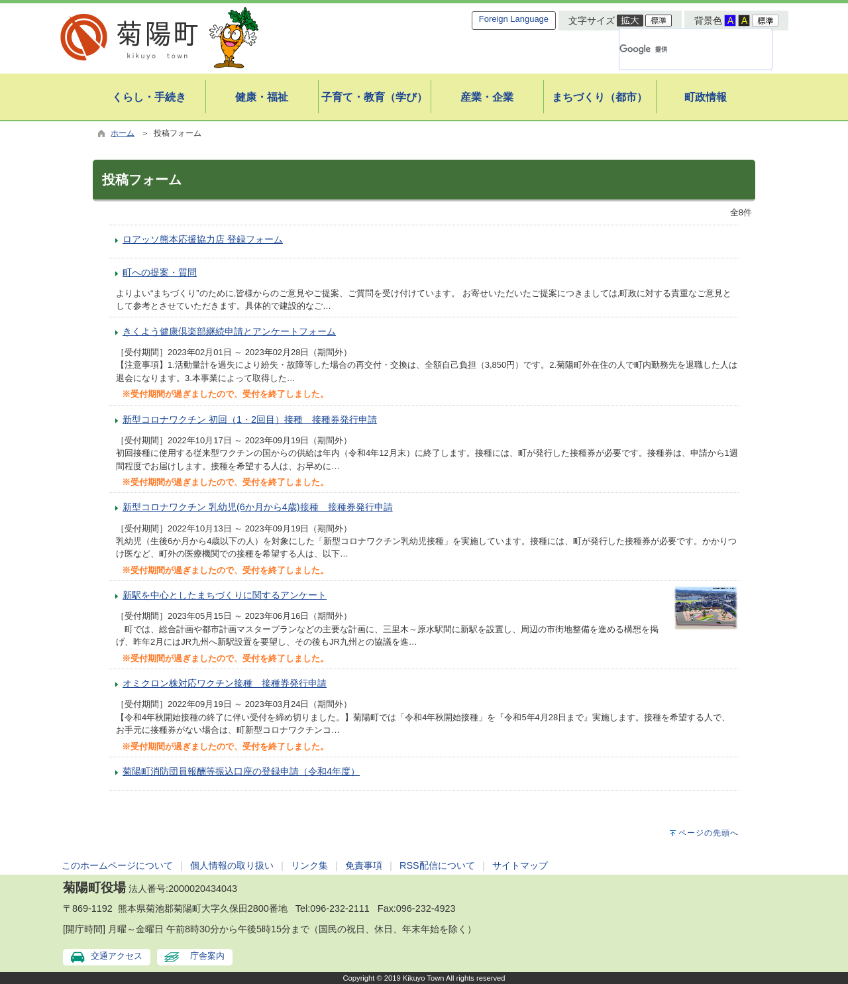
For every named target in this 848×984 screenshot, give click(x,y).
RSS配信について (437, 865)
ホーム (122, 133)
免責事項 (363, 865)
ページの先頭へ (708, 833)
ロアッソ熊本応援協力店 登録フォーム (203, 239)
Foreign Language (514, 19)
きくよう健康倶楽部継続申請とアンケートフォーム (229, 331)
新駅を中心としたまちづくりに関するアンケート (225, 595)
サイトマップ (520, 865)
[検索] (679, 49)
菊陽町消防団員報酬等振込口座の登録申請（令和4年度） (241, 771)
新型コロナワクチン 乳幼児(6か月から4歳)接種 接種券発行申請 (258, 507)
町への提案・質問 (160, 272)
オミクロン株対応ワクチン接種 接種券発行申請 (225, 683)
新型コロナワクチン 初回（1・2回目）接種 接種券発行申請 (250, 419)
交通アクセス (116, 956)
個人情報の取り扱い (232, 865)
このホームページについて (117, 865)
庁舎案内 (207, 956)
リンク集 (309, 865)
